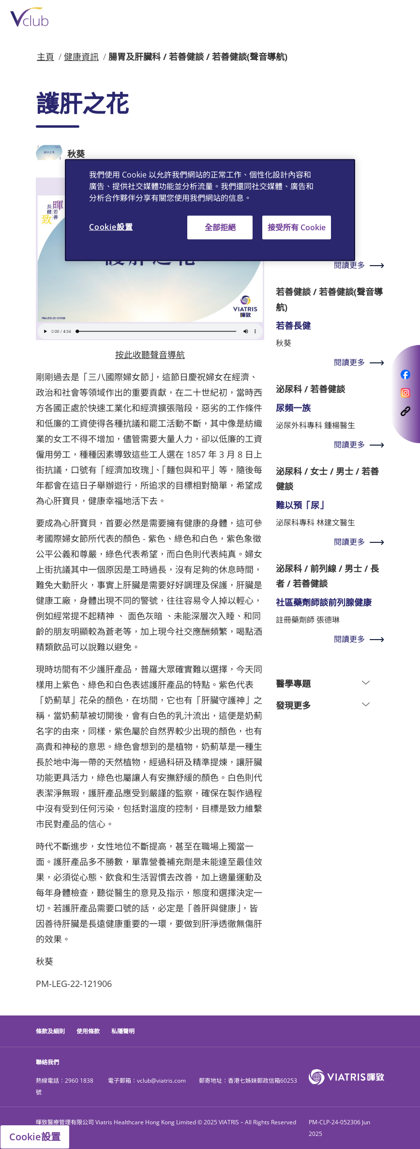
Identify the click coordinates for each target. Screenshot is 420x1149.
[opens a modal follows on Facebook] (405, 374)
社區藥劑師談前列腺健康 (324, 602)
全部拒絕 (220, 227)
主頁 (45, 56)
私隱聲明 (123, 1031)
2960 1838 (79, 1080)
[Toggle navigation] (396, 17)
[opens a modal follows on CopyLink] (405, 410)
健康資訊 (81, 56)
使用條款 (88, 1031)
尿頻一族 (293, 408)
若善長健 (293, 325)
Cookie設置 (34, 1136)
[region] (210, 210)
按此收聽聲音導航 (150, 354)
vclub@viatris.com (161, 1080)
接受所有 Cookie (297, 227)
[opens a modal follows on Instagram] (405, 392)
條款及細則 (50, 1031)
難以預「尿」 (302, 505)
